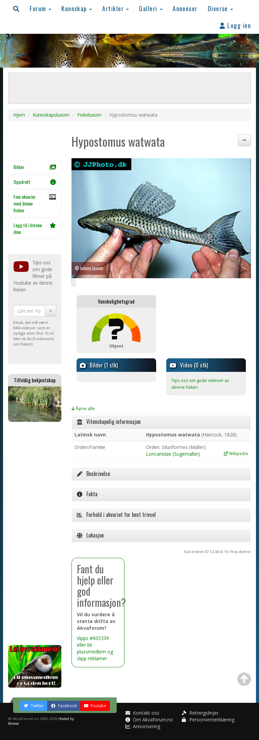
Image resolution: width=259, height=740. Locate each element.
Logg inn (235, 25)
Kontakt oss (142, 713)
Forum (40, 8)
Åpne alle (83, 408)
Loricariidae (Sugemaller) (173, 454)
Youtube (95, 706)
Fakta (87, 494)
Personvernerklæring (208, 719)
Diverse (220, 8)
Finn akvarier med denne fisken (34, 203)
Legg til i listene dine (34, 228)
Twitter (34, 706)
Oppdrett (34, 181)
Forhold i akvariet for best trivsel (116, 514)
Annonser (185, 8)
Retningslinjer (200, 713)
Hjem (19, 115)
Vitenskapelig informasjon (109, 421)
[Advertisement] (34, 533)
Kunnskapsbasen (51, 115)
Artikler (115, 8)
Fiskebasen (89, 115)
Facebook (64, 706)
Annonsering (142, 726)
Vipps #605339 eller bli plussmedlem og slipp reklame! (95, 648)
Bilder (34, 166)
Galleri (151, 8)
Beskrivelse (93, 474)
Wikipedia (236, 453)
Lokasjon (90, 535)
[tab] (161, 421)
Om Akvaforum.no (149, 719)
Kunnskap (76, 8)
